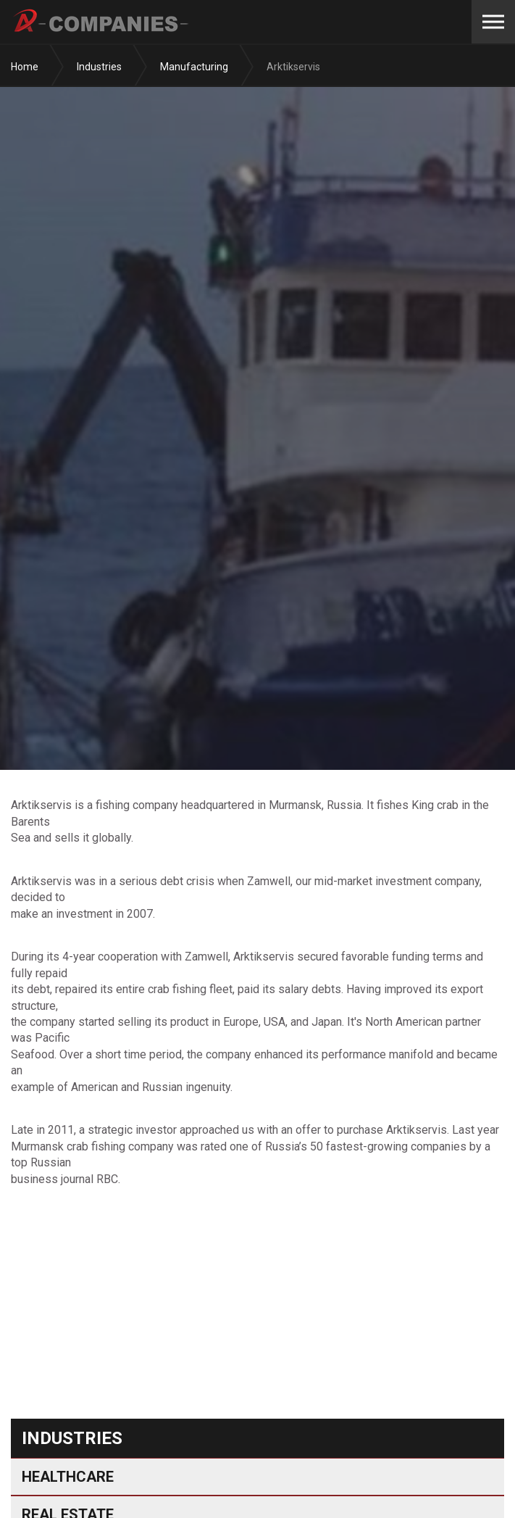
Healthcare (68, 1476)
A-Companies (102, 21)
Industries (72, 1438)
